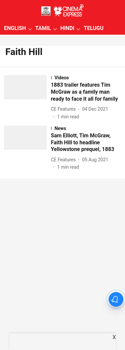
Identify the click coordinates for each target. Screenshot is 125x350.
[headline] (86, 92)
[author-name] (64, 109)
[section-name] (86, 77)
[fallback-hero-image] (27, 97)
